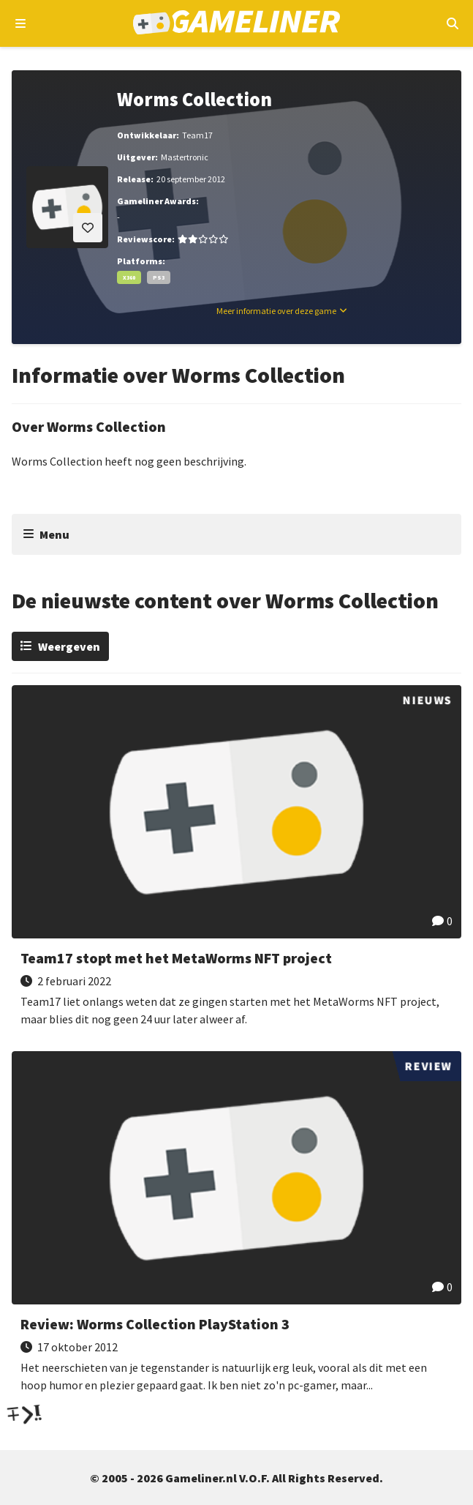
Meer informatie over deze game (276, 310)
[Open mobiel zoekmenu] (452, 23)
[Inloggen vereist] (87, 227)
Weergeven (69, 646)
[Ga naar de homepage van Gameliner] (236, 24)
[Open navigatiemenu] (21, 23)
